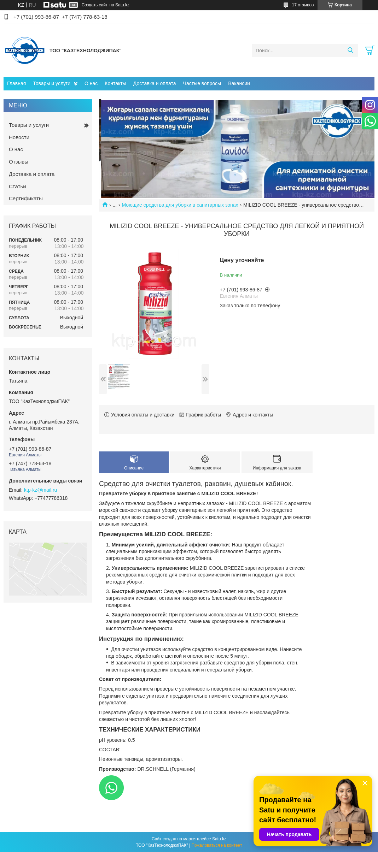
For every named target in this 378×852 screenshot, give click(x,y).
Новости (19, 137)
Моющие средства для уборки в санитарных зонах (180, 205)
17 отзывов (303, 4)
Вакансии (239, 83)
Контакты (115, 83)
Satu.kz (219, 838)
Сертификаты (26, 198)
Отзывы (18, 162)
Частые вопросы (202, 83)
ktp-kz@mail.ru (40, 490)
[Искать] (350, 50)
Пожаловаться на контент (216, 845)
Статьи (17, 186)
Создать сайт (95, 4)
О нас (91, 83)
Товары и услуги (51, 83)
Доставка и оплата (154, 83)
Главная (16, 83)
